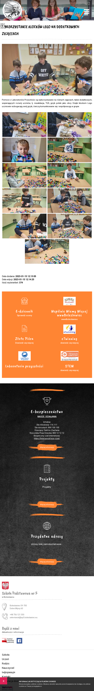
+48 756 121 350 (88, 3)
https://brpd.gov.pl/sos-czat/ (47, 438)
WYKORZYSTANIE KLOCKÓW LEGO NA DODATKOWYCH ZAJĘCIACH (40, 30)
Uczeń (5, 659)
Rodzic (5, 663)
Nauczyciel (8, 667)
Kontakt (6, 676)
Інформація (8, 672)
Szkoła (5, 654)
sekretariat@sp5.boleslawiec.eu (79, 3)
